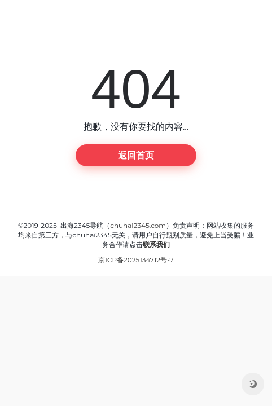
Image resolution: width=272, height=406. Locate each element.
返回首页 (136, 155)
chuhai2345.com (138, 225)
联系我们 (156, 244)
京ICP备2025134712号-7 (135, 259)
